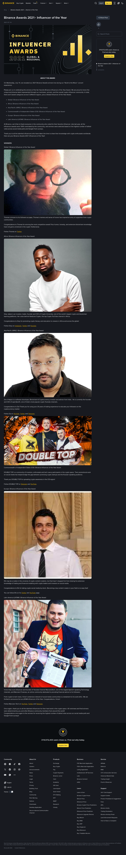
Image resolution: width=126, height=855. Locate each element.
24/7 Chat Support (106, 792)
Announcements (34, 769)
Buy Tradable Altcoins (83, 833)
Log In (101, 3)
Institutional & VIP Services (85, 773)
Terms (31, 782)
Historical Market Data (107, 776)
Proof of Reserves (106, 782)
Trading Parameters (107, 811)
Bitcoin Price (81, 799)
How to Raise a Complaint (108, 821)
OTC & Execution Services (109, 773)
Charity (55, 807)
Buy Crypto (20, 3)
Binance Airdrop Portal (107, 814)
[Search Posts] (110, 34)
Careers (31, 766)
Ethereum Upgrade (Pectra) (85, 814)
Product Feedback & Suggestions (111, 799)
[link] (5, 10)
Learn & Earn (81, 792)
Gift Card (55, 785)
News (31, 773)
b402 (78, 782)
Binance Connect (82, 779)
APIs (102, 805)
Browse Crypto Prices (83, 795)
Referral (103, 766)
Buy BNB (79, 821)
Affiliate (103, 763)
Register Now (109, 56)
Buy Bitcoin (80, 817)
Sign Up (108, 3)
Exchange (56, 763)
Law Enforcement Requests (109, 817)
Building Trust (33, 788)
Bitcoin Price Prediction (84, 808)
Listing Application (82, 769)
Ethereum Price (81, 802)
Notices (31, 801)
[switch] (11, 792)
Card (54, 779)
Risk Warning (33, 798)
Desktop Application (35, 807)
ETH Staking (57, 795)
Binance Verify (105, 808)
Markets (28, 3)
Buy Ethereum (81, 830)
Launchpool (56, 788)
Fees (102, 802)
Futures (43, 3)
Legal (31, 779)
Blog (30, 791)
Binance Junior (57, 776)
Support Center (105, 795)
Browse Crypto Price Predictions (87, 805)
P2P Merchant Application (85, 763)
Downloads (32, 804)
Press (31, 776)
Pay (54, 769)
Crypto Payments (58, 773)
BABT (55, 801)
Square (59, 3)
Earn (51, 3)
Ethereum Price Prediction (85, 811)
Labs (78, 776)
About (31, 763)
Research (56, 804)
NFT (54, 798)
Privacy (31, 785)
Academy (56, 782)
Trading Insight (105, 779)
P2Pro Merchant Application (85, 766)
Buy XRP (79, 824)
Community (32, 795)
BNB (102, 769)
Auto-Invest (56, 791)
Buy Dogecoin (81, 827)
